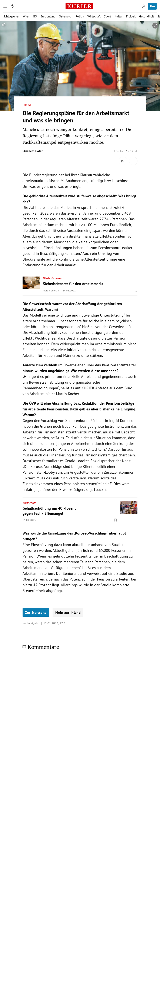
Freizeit (131, 16)
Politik (80, 16)
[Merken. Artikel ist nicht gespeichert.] (133, 161)
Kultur (118, 16)
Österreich (65, 16)
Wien (26, 16)
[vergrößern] (155, 26)
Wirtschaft (94, 16)
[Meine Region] (12, 6)
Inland (27, 105)
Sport (107, 16)
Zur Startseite (36, 612)
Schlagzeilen (11, 16)
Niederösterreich (53, 278)
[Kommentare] (123, 161)
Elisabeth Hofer (33, 151)
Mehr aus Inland (68, 612)
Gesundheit (146, 16)
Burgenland (48, 16)
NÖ (35, 16)
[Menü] (5, 6)
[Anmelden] (143, 6)
